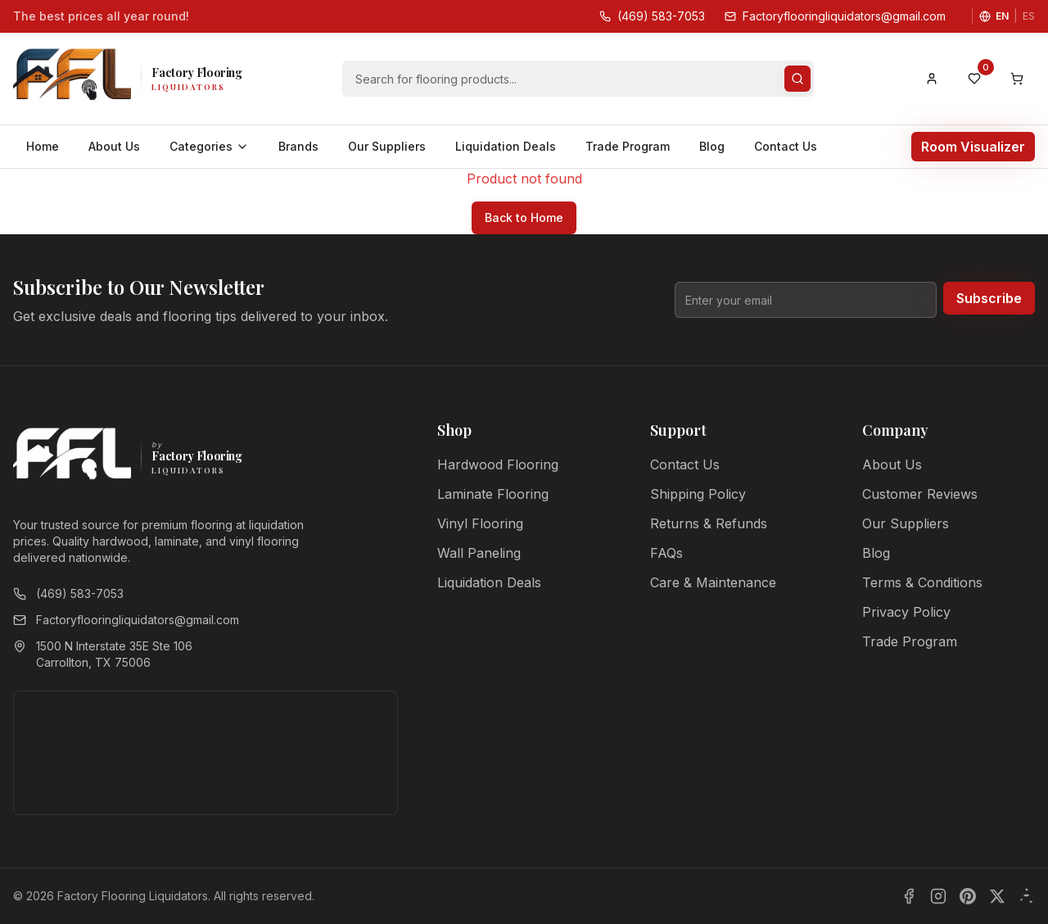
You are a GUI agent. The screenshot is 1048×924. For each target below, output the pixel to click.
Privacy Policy (906, 612)
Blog (712, 146)
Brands (298, 146)
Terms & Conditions (922, 582)
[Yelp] (1027, 896)
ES (1029, 16)
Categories (209, 146)
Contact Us (785, 146)
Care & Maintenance (713, 582)
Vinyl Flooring (480, 523)
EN (1002, 16)
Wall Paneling (479, 553)
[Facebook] (909, 896)
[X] (997, 896)
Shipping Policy (698, 494)
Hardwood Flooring (497, 464)
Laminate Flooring (493, 494)
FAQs (666, 553)
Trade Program (627, 146)
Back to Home (524, 217)
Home (42, 146)
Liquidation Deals (505, 146)
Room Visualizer (973, 146)
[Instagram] (938, 896)
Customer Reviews (920, 494)
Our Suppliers (387, 146)
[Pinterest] (968, 896)
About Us (114, 146)
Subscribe (989, 298)
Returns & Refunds (708, 523)
